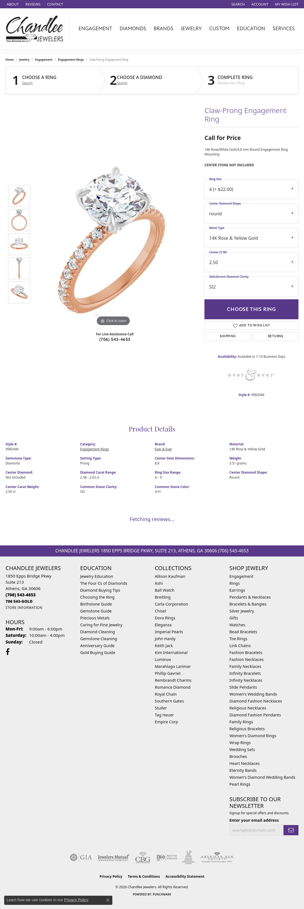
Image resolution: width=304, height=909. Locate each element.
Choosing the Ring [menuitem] (97, 597)
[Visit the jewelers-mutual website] (114, 857)
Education (251, 28)
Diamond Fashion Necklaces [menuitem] (255, 701)
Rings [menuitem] (234, 583)
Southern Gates (169, 701)
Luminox (163, 659)
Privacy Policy (111, 876)
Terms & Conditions (144, 876)
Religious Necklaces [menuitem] (247, 708)
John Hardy (165, 638)
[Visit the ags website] (217, 857)
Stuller (161, 708)
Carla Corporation (171, 604)
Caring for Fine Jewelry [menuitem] (101, 624)
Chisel (160, 611)
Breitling (163, 597)
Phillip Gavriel (167, 673)
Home (10, 60)
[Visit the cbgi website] (143, 857)
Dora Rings (165, 618)
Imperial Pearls (169, 631)
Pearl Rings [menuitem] (239, 784)
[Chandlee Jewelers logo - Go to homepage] (36, 28)
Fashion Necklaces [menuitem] (246, 659)
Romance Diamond (173, 687)
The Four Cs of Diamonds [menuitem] (103, 583)
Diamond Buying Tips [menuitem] (100, 590)
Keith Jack (164, 645)
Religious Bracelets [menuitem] (247, 728)
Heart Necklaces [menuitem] (244, 763)
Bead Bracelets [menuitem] (243, 631)
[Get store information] (24, 607)
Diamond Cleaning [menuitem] (97, 631)
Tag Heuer (164, 715)
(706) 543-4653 (114, 339)
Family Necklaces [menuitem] (245, 666)
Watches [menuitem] (237, 624)
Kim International (171, 652)
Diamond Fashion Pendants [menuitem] (255, 715)
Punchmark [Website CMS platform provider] (162, 894)
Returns (275, 336)
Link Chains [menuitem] (240, 645)
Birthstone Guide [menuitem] (96, 604)
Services (284, 28)
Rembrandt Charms (173, 680)
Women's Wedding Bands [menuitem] (253, 694)
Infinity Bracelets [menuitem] (245, 673)
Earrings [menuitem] (237, 590)
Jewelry (191, 28)
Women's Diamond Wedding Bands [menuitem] (262, 777)
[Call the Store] (21, 595)
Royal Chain (166, 694)
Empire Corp (166, 721)
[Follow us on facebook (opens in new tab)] (8, 651)
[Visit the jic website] (188, 857)
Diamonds (133, 28)
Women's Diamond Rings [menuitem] (252, 735)
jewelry (24, 60)
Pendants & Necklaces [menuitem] (250, 597)
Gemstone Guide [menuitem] (96, 611)
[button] (237, 4)
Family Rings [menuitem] (241, 721)
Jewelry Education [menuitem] (96, 576)
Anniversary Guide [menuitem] (97, 645)
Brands (163, 28)
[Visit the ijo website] (166, 857)
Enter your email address (254, 820)
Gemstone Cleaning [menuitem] (98, 638)
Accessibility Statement (185, 876)
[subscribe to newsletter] (290, 830)
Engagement (95, 28)
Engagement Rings (71, 60)
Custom (219, 28)
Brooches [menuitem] (238, 756)
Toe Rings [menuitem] (238, 638)
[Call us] (19, 601)
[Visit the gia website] (81, 857)
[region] (113, 244)
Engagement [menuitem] (241, 576)
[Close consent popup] (108, 900)
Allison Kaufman (170, 576)
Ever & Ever (163, 449)
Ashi (159, 583)
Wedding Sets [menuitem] (242, 749)
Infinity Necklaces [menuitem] (245, 680)
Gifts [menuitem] (233, 618)
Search (27, 83)
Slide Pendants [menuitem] (243, 687)
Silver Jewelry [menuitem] (241, 611)
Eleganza (163, 624)
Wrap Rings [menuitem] (240, 742)
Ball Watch (164, 590)
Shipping (228, 336)
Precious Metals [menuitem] (95, 618)
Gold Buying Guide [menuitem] (97, 652)
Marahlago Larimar (173, 666)
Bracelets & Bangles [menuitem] (248, 604)
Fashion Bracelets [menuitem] (245, 652)
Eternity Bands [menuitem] (243, 770)
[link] (12, 4)
